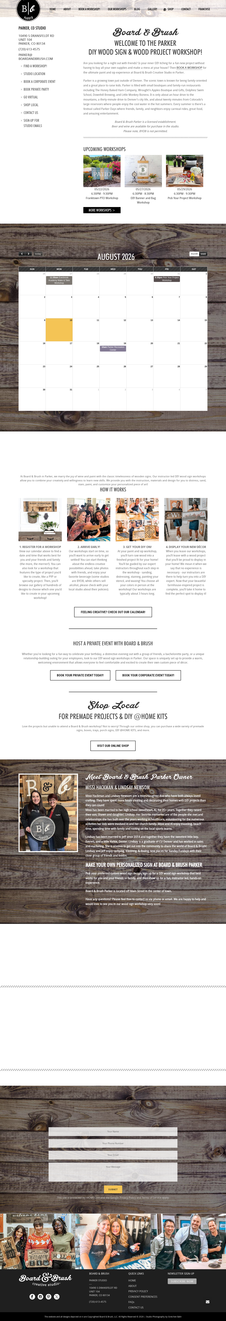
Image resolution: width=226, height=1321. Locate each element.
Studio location (33, 74)
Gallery (152, 9)
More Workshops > (102, 210)
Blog (137, 9)
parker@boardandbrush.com (36, 57)
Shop (168, 9)
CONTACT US (136, 1307)
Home (53, 9)
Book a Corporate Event (38, 81)
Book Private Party (35, 89)
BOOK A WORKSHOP (189, 68)
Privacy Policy (128, 1197)
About (67, 9)
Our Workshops (117, 9)
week (203, 253)
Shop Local (29, 105)
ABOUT (132, 1286)
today (38, 253)
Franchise (204, 9)
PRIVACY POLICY (138, 1291)
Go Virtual (29, 97)
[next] (28, 254)
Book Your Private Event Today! (80, 675)
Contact (186, 9)
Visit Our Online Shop (113, 746)
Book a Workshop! (89, 9)
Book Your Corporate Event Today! (148, 675)
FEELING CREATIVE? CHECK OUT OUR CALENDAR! (113, 612)
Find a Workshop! (34, 66)
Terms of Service (151, 1197)
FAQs (131, 1302)
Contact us (29, 113)
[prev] (22, 254)
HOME (132, 1280)
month (194, 253)
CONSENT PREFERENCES (142, 1296)
